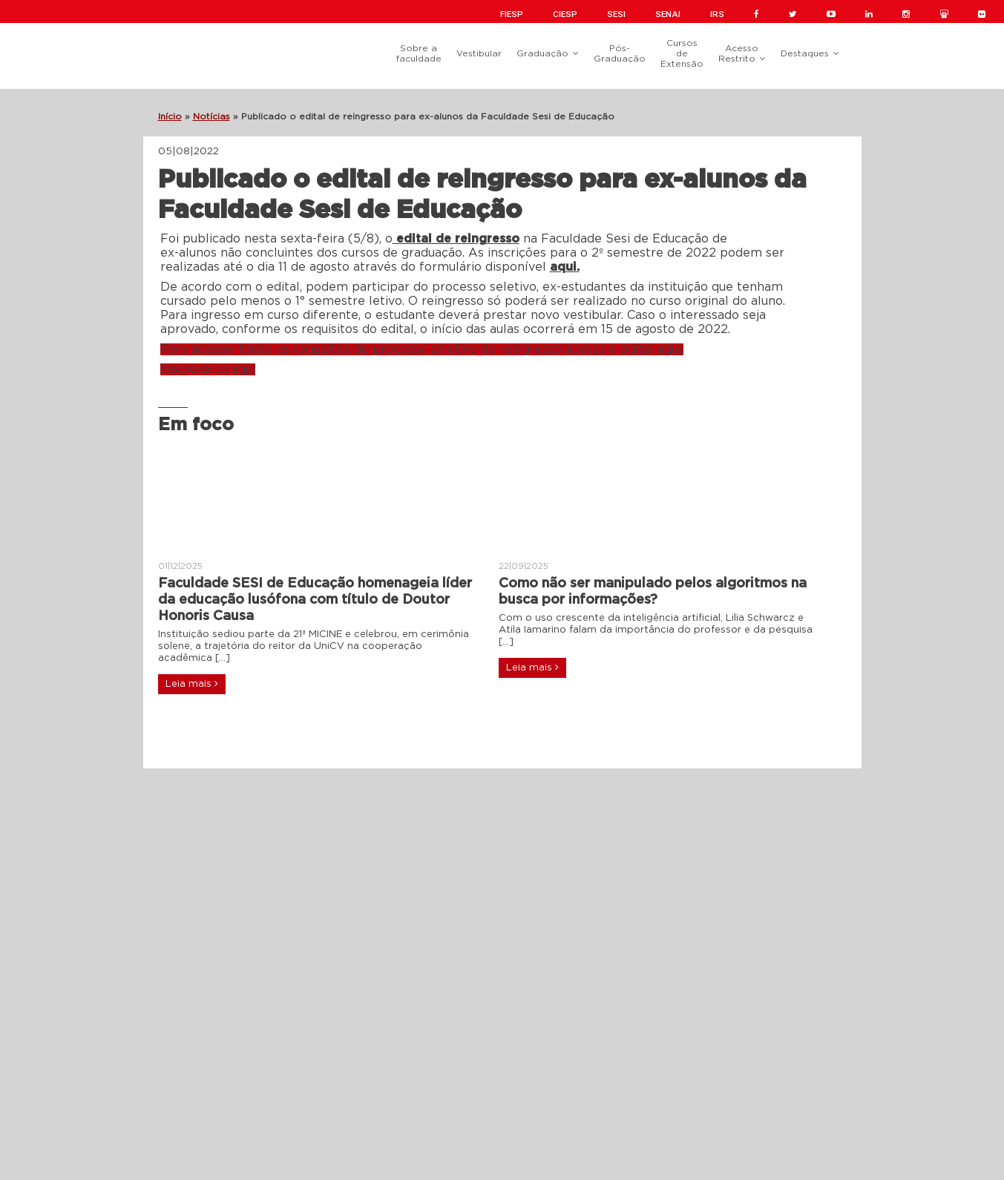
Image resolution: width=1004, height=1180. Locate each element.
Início (170, 116)
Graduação (542, 53)
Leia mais (191, 684)
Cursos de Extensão (681, 53)
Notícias (211, 116)
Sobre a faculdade (419, 53)
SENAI (667, 14)
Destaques (805, 53)
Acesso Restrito (738, 53)
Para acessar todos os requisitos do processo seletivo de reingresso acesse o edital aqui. (421, 349)
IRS (717, 14)
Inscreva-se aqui (207, 369)
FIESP (511, 14)
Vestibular (479, 53)
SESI (616, 14)
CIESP (565, 14)
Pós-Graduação (620, 53)
